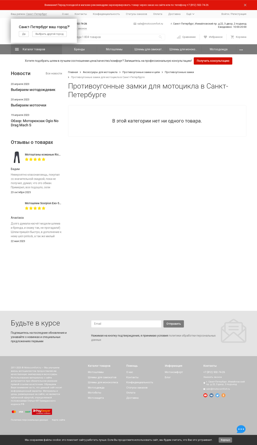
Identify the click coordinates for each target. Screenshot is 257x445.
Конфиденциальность (106, 13)
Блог (168, 377)
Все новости (54, 73)
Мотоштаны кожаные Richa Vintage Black (52, 154)
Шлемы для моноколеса (185, 49)
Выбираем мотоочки (28, 105)
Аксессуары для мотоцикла (100, 72)
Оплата (157, 13)
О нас (65, 13)
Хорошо (225, 439)
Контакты (81, 13)
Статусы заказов (136, 13)
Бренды (79, 49)
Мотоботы (94, 392)
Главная (73, 72)
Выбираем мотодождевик (33, 90)
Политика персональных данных (29, 420)
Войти (225, 13)
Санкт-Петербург (36, 13)
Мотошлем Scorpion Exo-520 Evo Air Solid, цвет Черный (61, 203)
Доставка (174, 13)
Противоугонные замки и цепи (141, 72)
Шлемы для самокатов (150, 49)
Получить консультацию (213, 60)
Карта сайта (58, 420)
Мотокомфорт (174, 372)
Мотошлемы (114, 49)
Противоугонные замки (179, 72)
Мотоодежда (218, 49)
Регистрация (238, 13)
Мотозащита (96, 397)
